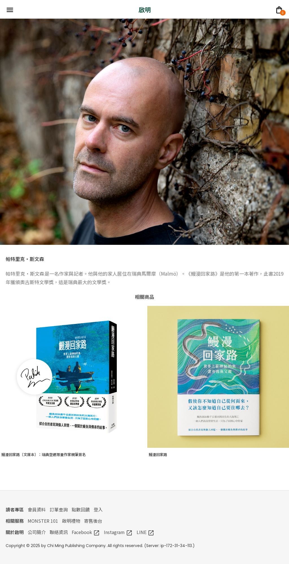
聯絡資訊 (59, 532)
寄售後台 (93, 520)
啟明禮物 (71, 520)
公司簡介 (37, 532)
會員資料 (37, 509)
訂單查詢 (59, 509)
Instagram (118, 532)
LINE (145, 532)
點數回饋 (81, 509)
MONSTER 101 (43, 520)
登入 (98, 509)
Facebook (86, 532)
